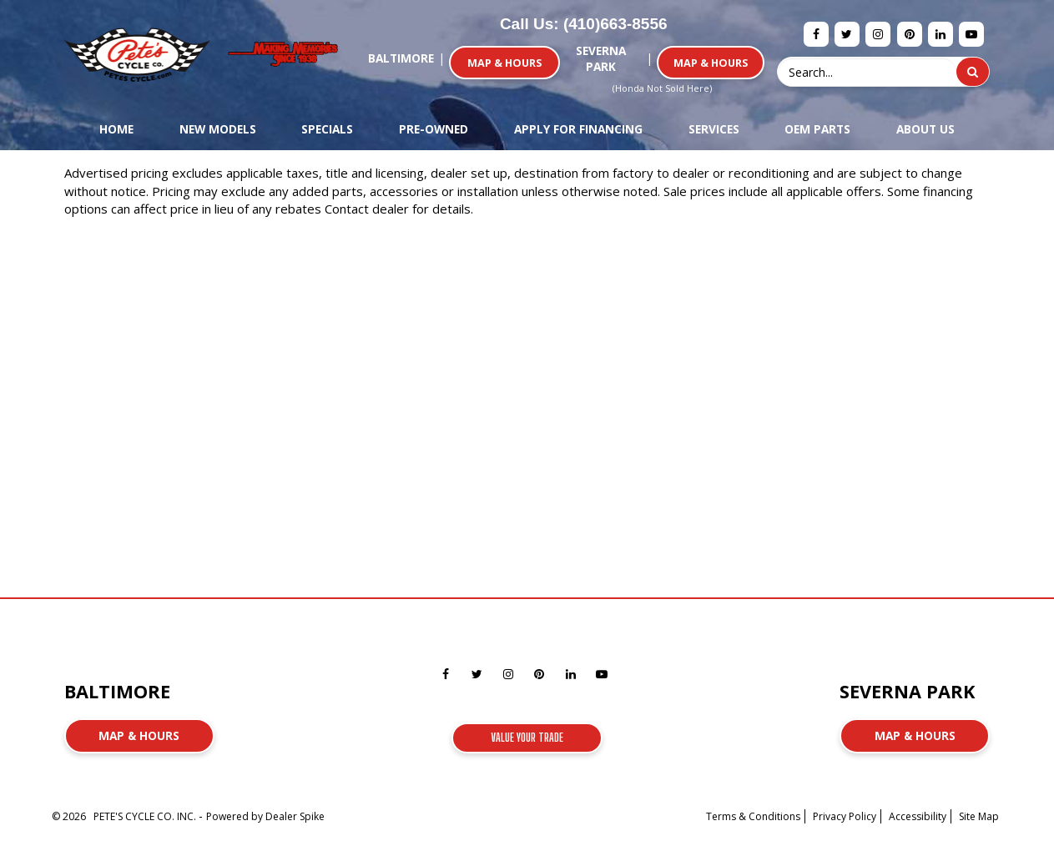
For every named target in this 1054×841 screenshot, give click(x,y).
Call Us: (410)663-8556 (584, 24)
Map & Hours (504, 62)
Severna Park (601, 59)
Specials (327, 129)
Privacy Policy (844, 816)
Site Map (979, 816)
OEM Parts (817, 129)
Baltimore (401, 58)
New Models (217, 129)
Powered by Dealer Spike (265, 816)
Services (713, 129)
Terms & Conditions (753, 816)
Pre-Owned (433, 129)
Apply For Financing (578, 129)
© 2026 (72, 816)
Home (116, 129)
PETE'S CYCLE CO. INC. (146, 816)
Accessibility (917, 816)
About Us (925, 129)
